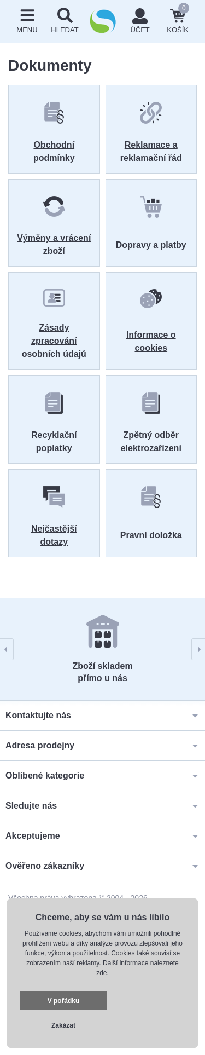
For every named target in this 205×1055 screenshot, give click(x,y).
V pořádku (64, 1001)
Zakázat (63, 1025)
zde (101, 973)
